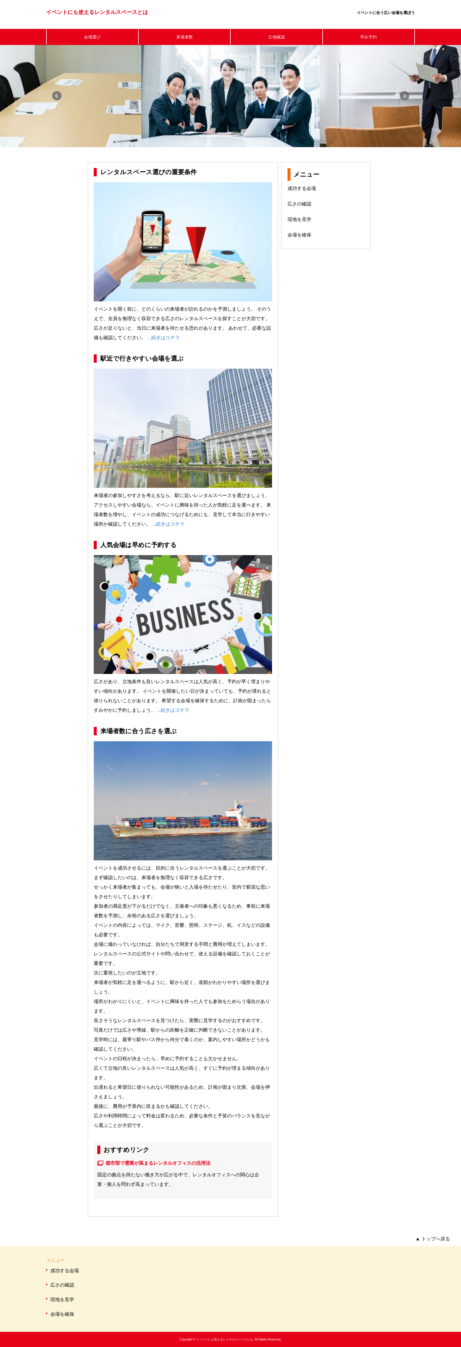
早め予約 (368, 37)
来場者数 (184, 37)
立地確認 (276, 37)
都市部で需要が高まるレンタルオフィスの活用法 (158, 1163)
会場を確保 (299, 234)
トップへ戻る (432, 1238)
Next (404, 96)
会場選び (92, 37)
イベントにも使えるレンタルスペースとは (97, 12)
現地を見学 (299, 219)
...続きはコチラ (163, 337)
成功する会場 (301, 188)
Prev (57, 96)
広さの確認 (299, 203)
